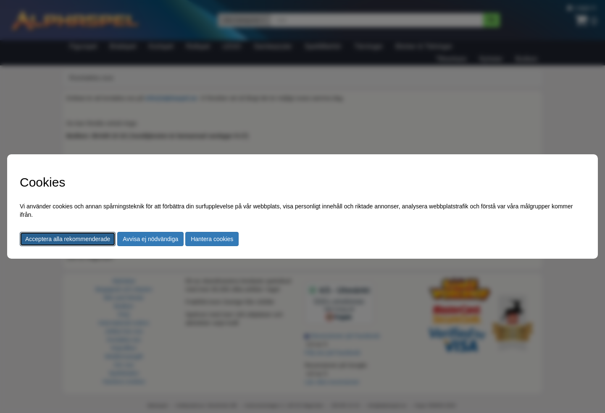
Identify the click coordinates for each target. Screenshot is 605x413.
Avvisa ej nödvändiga (150, 239)
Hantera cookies (212, 239)
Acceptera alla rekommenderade (67, 239)
